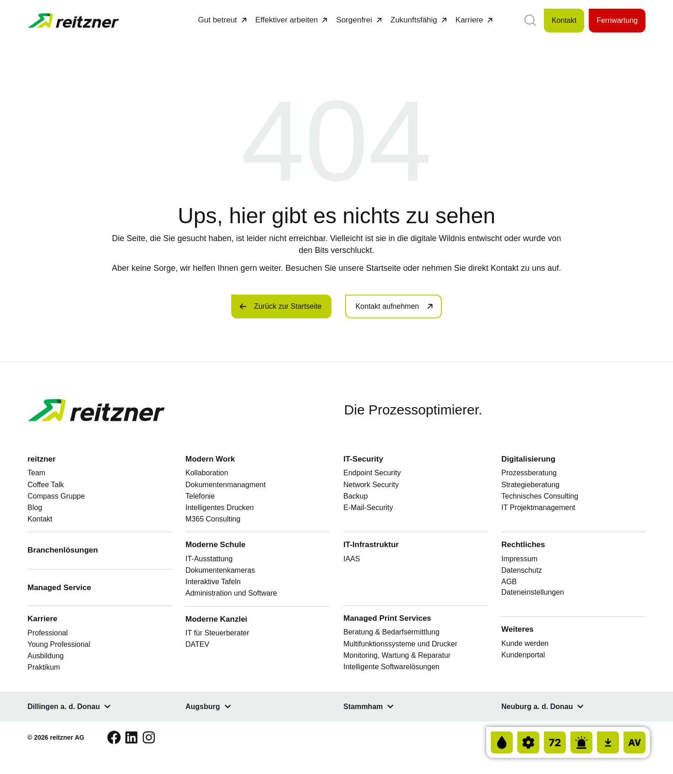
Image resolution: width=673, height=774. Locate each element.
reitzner (41, 459)
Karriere (42, 618)
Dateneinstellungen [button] (532, 592)
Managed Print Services (387, 618)
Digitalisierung (528, 459)
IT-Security (364, 459)
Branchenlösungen (62, 550)
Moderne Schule (216, 544)
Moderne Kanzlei (217, 619)
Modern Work (211, 459)
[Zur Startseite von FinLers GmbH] (73, 20)
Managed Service (59, 587)
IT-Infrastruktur (371, 544)
